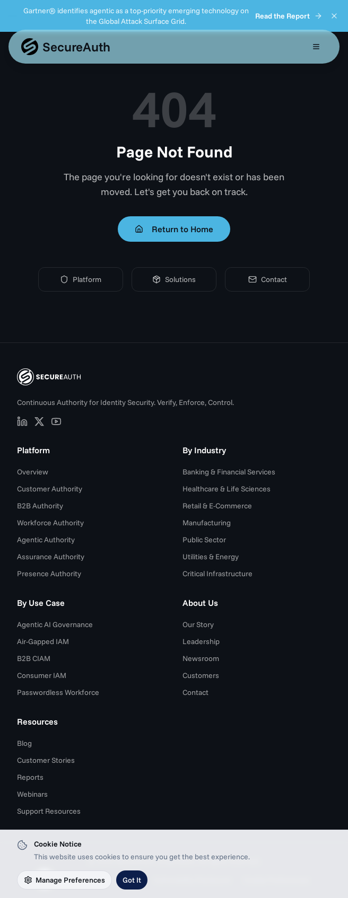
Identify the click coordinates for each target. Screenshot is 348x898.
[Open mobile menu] (316, 46)
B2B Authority (40, 505)
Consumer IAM (41, 675)
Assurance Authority (50, 556)
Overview (32, 472)
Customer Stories (46, 760)
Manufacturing (206, 522)
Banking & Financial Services (228, 472)
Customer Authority (49, 489)
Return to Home (174, 229)
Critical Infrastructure (217, 573)
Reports (30, 777)
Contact (267, 279)
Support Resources (49, 811)
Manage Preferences (64, 880)
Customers (200, 675)
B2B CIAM (33, 658)
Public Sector (204, 539)
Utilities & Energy (210, 556)
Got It (132, 880)
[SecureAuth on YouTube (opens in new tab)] (56, 421)
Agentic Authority (46, 539)
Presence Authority (49, 573)
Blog (24, 743)
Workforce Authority (50, 522)
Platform (80, 279)
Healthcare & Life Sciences (226, 489)
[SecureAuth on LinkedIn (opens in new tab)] (22, 421)
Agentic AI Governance (55, 624)
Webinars (32, 794)
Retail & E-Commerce (217, 505)
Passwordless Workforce (58, 692)
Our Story (198, 624)
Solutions (174, 279)
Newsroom (200, 658)
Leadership (201, 641)
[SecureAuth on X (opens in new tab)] (39, 421)
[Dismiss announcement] (334, 15)
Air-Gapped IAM (43, 641)
